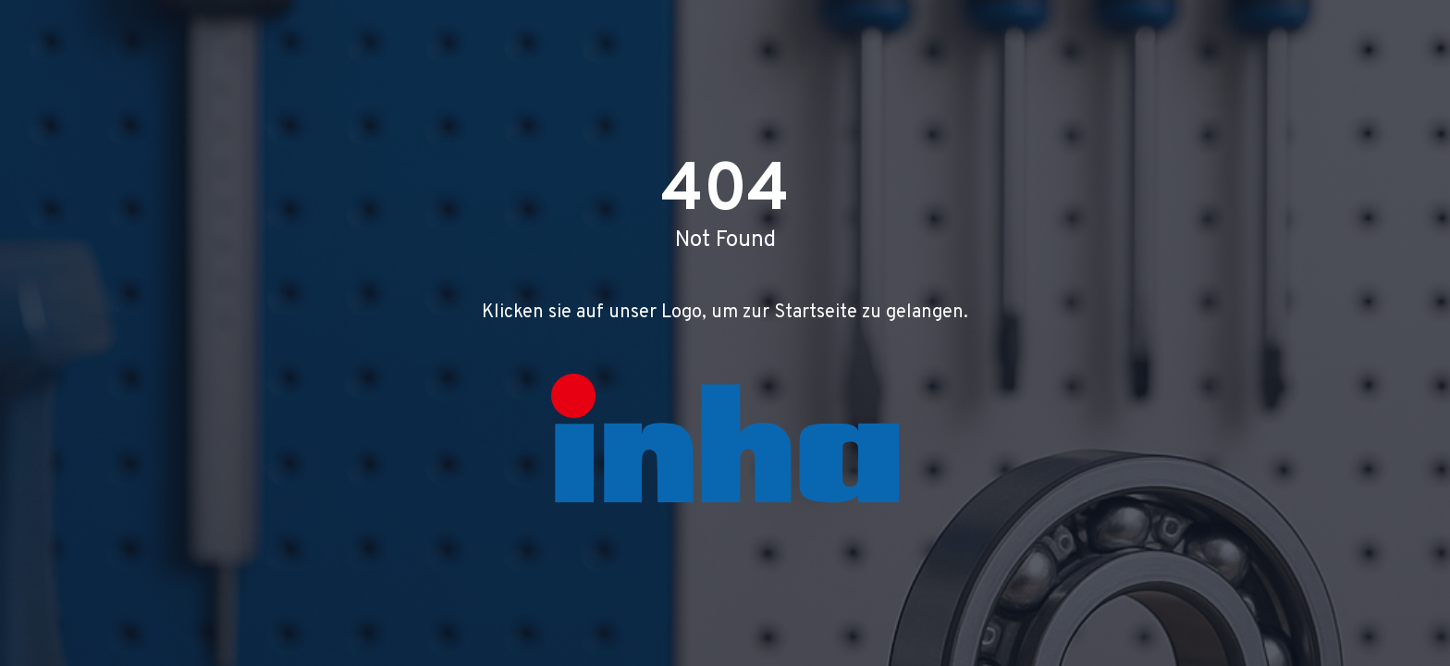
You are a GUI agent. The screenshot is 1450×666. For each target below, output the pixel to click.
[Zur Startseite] (725, 438)
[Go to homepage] (725, 438)
